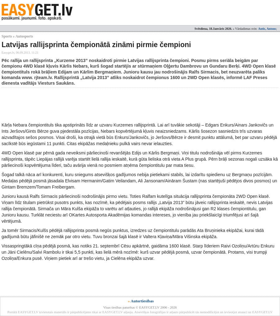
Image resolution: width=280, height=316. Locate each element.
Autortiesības (142, 301)
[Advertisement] (114, 105)
